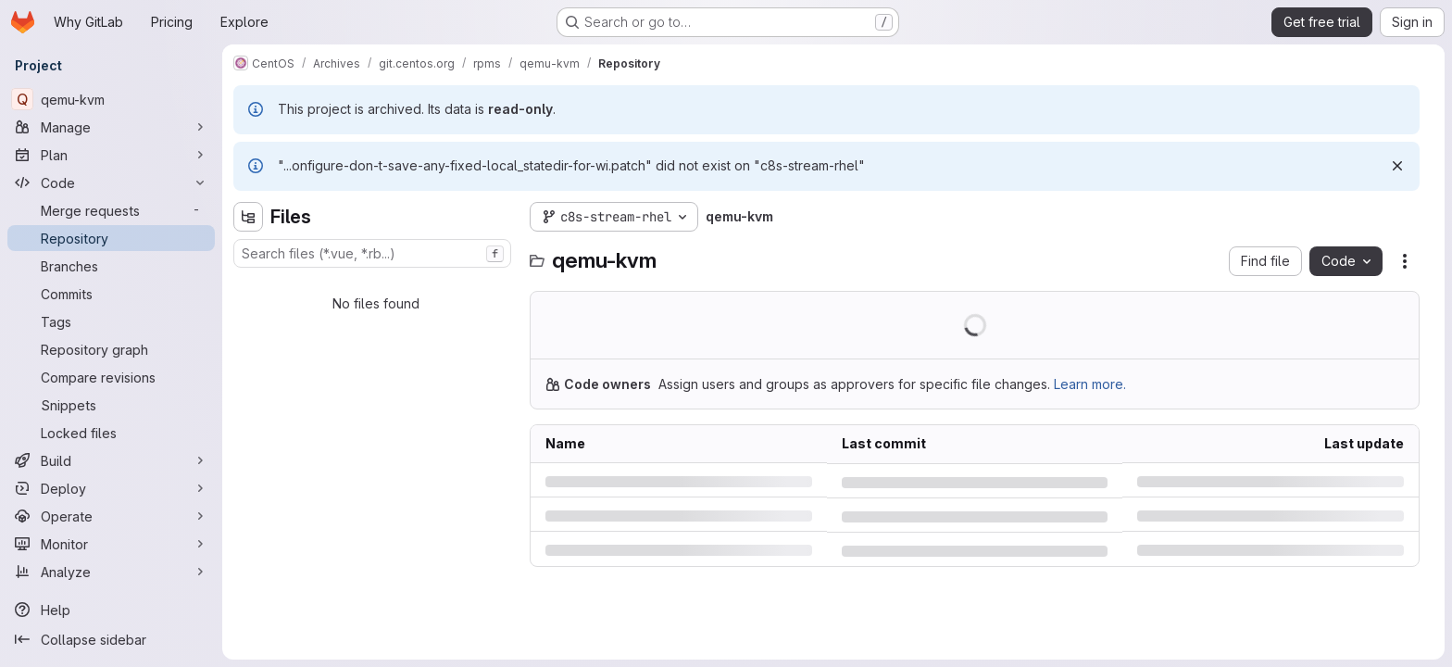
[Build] (111, 460)
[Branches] (111, 266)
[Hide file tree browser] (248, 217)
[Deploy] (111, 488)
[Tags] (111, 321)
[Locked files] (111, 433)
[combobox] (372, 253)
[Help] (111, 610)
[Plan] (111, 155)
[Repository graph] (111, 349)
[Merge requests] (111, 210)
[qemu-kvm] (111, 99)
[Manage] (111, 127)
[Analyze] (111, 572)
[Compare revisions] (111, 377)
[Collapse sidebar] (111, 639)
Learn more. (1090, 384)
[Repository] (111, 238)
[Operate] (111, 516)
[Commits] (111, 294)
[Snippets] (111, 405)
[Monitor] (111, 544)
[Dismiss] (1397, 166)
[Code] (111, 182)
